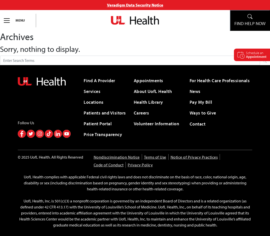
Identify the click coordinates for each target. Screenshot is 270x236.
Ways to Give (203, 113)
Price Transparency (103, 134)
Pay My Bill (201, 102)
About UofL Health (153, 91)
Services (92, 91)
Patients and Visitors (105, 113)
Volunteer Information (156, 124)
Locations (94, 102)
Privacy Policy (140, 164)
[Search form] (130, 60)
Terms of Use (155, 157)
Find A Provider (99, 80)
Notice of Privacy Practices (194, 157)
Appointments (148, 80)
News (195, 91)
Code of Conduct (109, 164)
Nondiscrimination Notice (117, 157)
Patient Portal (98, 124)
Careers (141, 113)
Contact (198, 124)
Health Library (148, 102)
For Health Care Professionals (220, 80)
